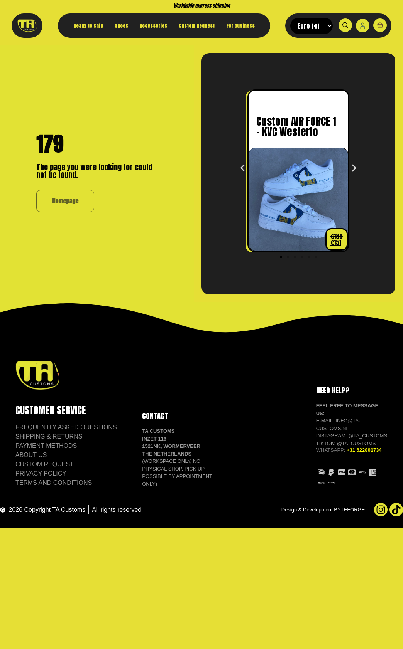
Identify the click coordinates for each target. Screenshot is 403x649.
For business (240, 25)
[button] (242, 175)
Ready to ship (88, 25)
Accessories (153, 25)
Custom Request (197, 25)
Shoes (121, 25)
